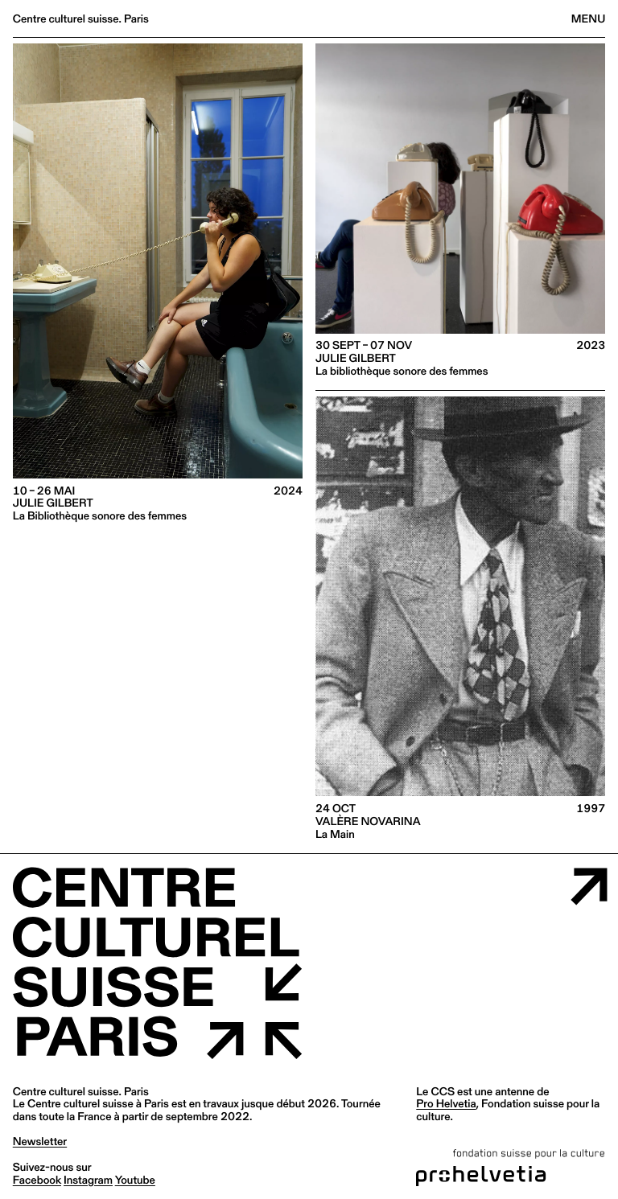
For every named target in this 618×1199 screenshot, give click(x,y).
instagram (88, 1180)
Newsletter (40, 1141)
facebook (37, 1180)
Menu (588, 18)
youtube (135, 1180)
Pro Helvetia (446, 1103)
